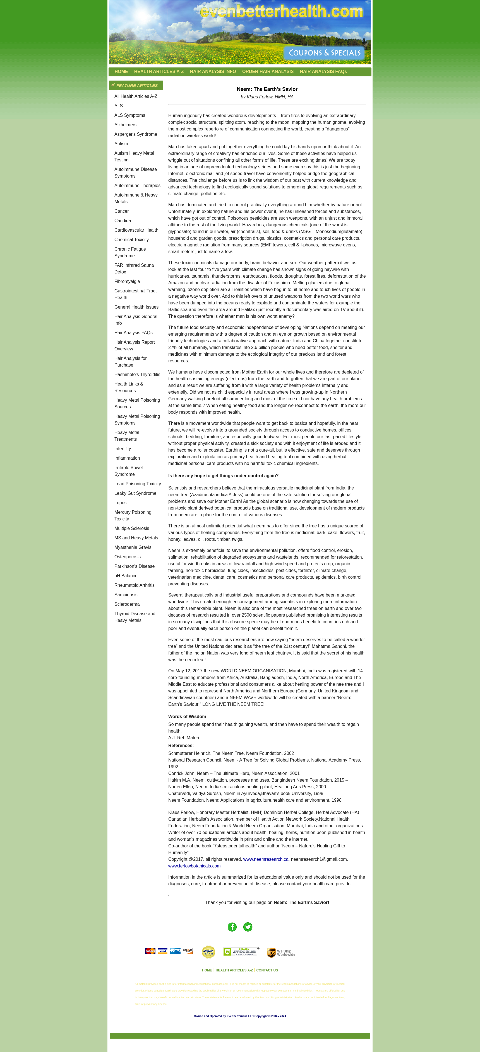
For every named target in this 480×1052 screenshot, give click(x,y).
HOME (121, 71)
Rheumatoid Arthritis (134, 585)
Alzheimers (125, 124)
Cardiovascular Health (136, 230)
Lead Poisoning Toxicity (137, 483)
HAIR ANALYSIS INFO (213, 71)
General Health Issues (136, 307)
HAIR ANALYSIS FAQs (323, 71)
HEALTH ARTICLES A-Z (159, 71)
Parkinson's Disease (134, 566)
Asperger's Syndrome (135, 134)
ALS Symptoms (129, 115)
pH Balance (126, 575)
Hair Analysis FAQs (133, 332)
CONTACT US (267, 970)
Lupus (120, 502)
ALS (118, 105)
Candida (122, 220)
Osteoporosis (127, 556)
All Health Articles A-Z (135, 96)
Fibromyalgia (127, 281)
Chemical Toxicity (131, 239)
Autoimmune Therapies (137, 185)
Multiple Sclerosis (131, 528)
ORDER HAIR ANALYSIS (268, 71)
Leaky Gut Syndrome (135, 493)
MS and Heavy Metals (136, 537)
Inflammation (127, 458)
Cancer (121, 211)
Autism (121, 143)
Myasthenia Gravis (133, 547)
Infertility (122, 448)
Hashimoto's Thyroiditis (137, 374)
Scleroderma (127, 604)
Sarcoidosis (126, 594)
